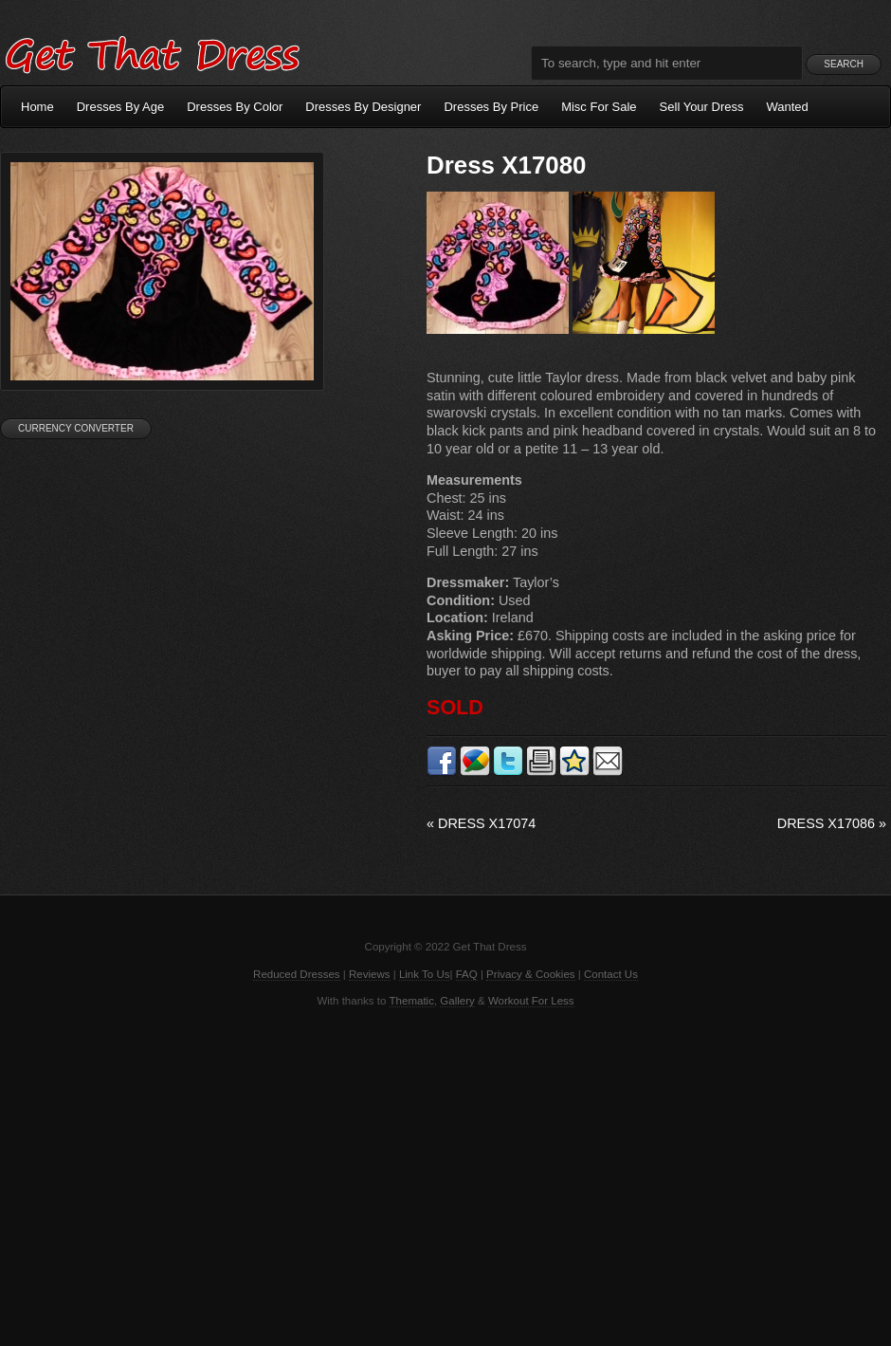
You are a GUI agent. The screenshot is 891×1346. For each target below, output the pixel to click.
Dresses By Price (491, 107)
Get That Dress (151, 52)
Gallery (457, 1000)
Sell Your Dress (702, 107)
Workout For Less (531, 1000)
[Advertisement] (445, 1175)
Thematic (412, 1000)
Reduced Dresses (296, 974)
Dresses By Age (121, 107)
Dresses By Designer (363, 107)
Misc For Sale (598, 107)
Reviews (370, 974)
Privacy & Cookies (530, 974)
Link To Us (424, 974)
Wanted (788, 107)
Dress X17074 (481, 823)
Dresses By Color (234, 107)
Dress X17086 (831, 823)
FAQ (467, 974)
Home (37, 107)
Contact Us (611, 974)
